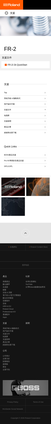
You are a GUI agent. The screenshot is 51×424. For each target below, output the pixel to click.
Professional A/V (9, 312)
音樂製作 (6, 301)
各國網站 (13, 247)
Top (5, 93)
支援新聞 (7, 121)
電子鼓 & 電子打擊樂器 (12, 295)
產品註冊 (7, 127)
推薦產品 (6, 281)
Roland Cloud (8, 309)
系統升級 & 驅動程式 (12, 98)
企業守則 (6, 370)
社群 (28, 276)
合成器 (5, 287)
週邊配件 (6, 314)
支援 (12, 13)
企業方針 (6, 359)
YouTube (29, 284)
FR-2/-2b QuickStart (17, 65)
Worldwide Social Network (12, 409)
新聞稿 (5, 364)
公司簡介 (6, 356)
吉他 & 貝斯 (7, 292)
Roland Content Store (38, 247)
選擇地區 (25, 265)
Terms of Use (38, 402)
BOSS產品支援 (10, 155)
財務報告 (6, 361)
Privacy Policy (12, 402)
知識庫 (6, 115)
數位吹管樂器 (8, 298)
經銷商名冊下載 (10, 133)
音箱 (4, 303)
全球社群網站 (31, 281)
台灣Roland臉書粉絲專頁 (35, 287)
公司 (5, 350)
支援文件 (6, 334)
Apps (5, 317)
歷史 (4, 367)
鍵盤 (4, 290)
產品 (5, 276)
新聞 (28, 323)
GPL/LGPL (8, 166)
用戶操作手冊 (9, 104)
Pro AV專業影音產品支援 (14, 161)
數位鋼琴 (6, 284)
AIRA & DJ (7, 306)
